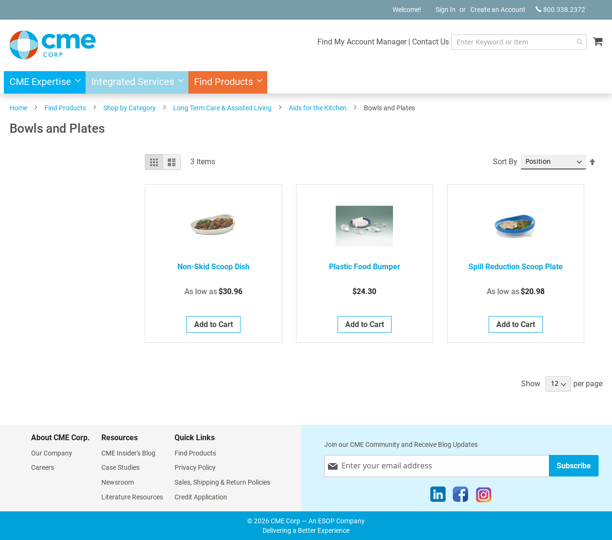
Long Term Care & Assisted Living (222, 108)
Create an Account (497, 9)
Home (18, 108)
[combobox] (519, 42)
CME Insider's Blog (128, 453)
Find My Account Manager (361, 41)
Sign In (446, 9)
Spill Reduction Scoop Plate (516, 267)
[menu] (306, 82)
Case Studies (120, 467)
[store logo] (53, 45)
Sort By (505, 161)
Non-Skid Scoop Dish (213, 267)
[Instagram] (483, 497)
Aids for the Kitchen (318, 108)
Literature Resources (132, 497)
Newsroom (117, 482)
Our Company (51, 453)
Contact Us (430, 41)
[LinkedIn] (438, 497)
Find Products (65, 108)
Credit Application (201, 497)
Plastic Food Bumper (364, 267)
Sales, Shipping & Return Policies (222, 482)
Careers (42, 467)
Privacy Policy (195, 467)
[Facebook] (460, 497)
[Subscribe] (574, 465)
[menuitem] (42, 82)
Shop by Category (129, 108)
